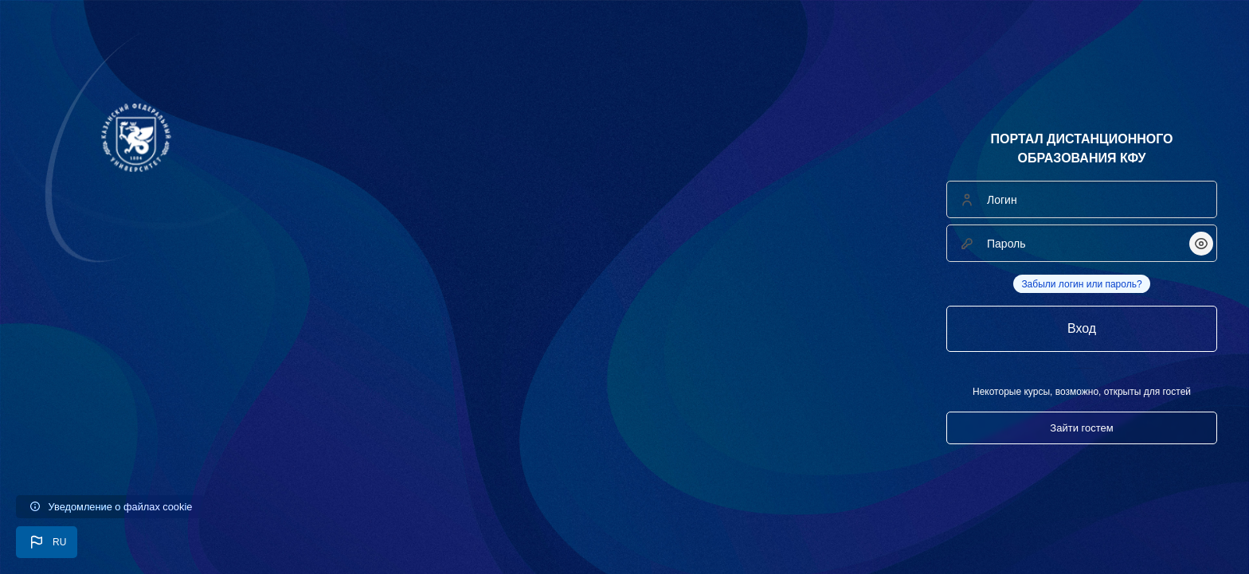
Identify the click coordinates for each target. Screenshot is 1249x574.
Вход (1081, 328)
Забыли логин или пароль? (1081, 284)
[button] (46, 542)
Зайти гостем (1081, 428)
